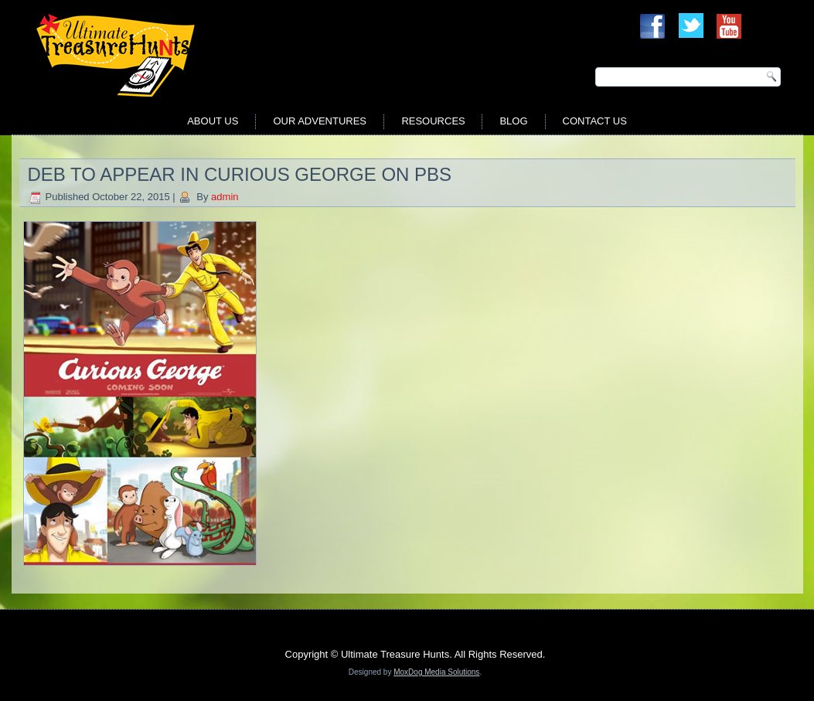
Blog (513, 121)
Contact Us (595, 121)
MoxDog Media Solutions (436, 672)
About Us (212, 121)
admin (224, 196)
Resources (433, 121)
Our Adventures (319, 121)
